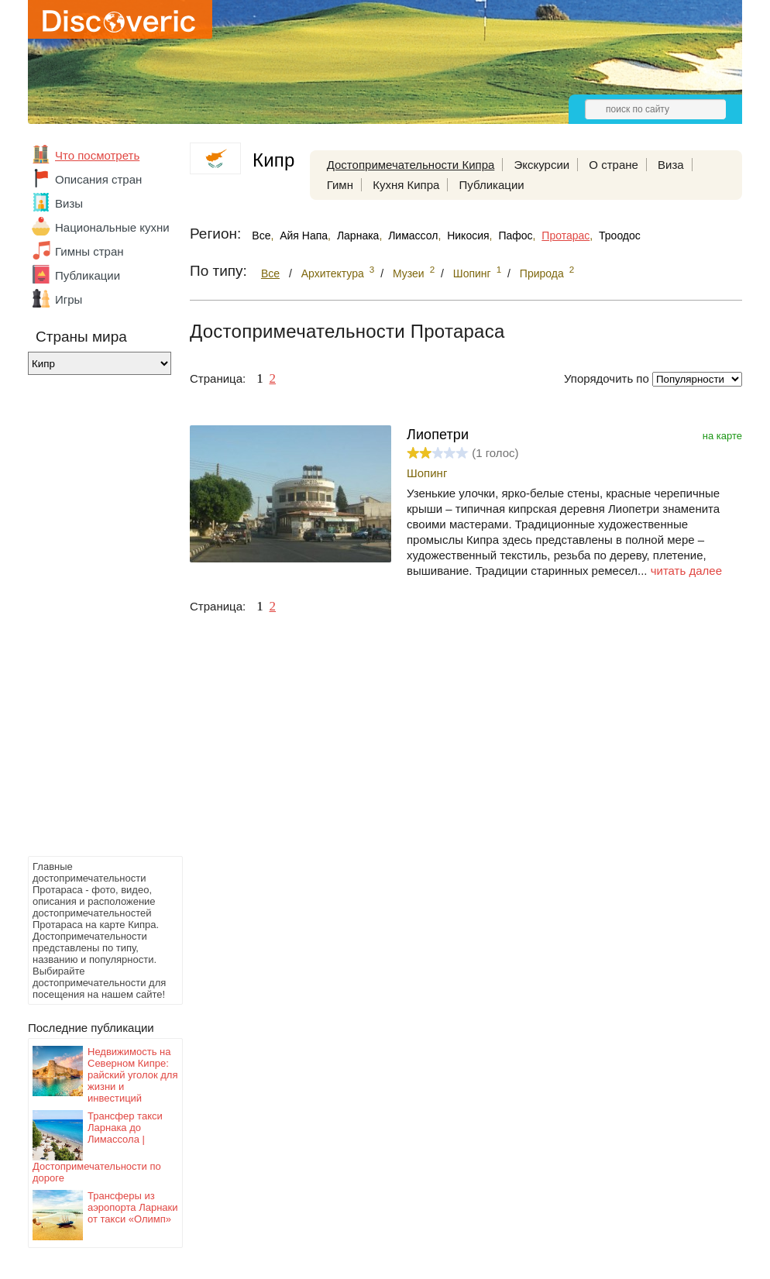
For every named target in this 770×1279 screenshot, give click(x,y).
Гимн (340, 184)
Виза (671, 164)
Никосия (468, 235)
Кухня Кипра (406, 184)
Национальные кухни (112, 227)
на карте (722, 436)
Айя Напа (304, 235)
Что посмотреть (97, 155)
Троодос (620, 235)
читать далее (686, 570)
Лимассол (413, 235)
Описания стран (98, 179)
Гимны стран (89, 251)
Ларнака (358, 235)
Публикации (87, 275)
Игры (68, 299)
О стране (613, 164)
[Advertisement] (90, 619)
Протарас (565, 235)
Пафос (515, 235)
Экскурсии (542, 164)
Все (261, 235)
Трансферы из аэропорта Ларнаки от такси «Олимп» (133, 1207)
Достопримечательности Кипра (411, 164)
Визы (69, 203)
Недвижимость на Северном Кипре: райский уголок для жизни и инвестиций (132, 1075)
